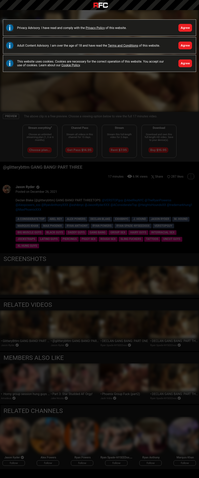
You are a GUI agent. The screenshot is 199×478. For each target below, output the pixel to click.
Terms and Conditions (123, 45)
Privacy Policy (95, 28)
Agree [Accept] (185, 27)
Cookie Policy (70, 65)
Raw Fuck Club (100, 6)
